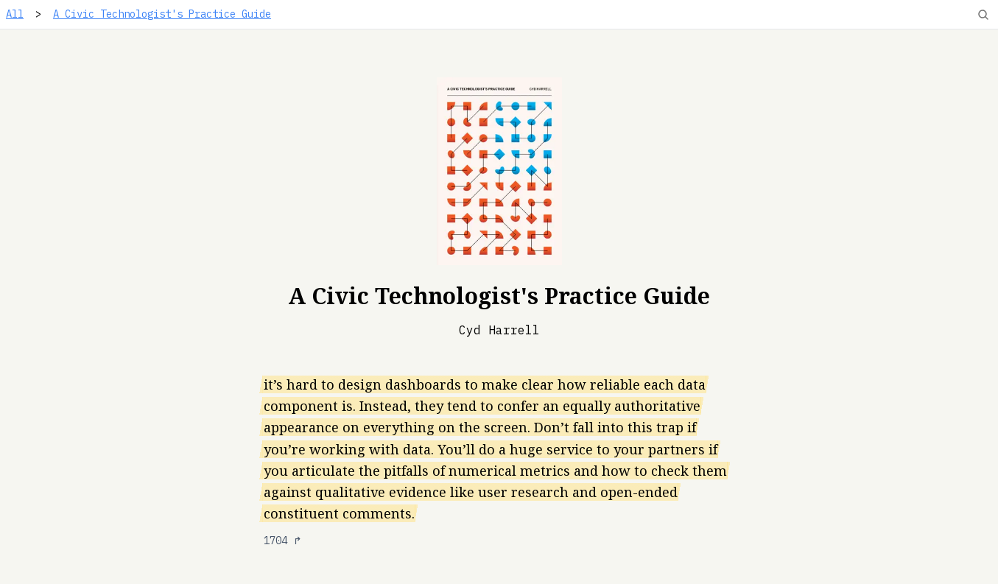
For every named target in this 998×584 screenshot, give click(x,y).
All (15, 14)
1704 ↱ (283, 540)
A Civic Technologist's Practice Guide (162, 14)
